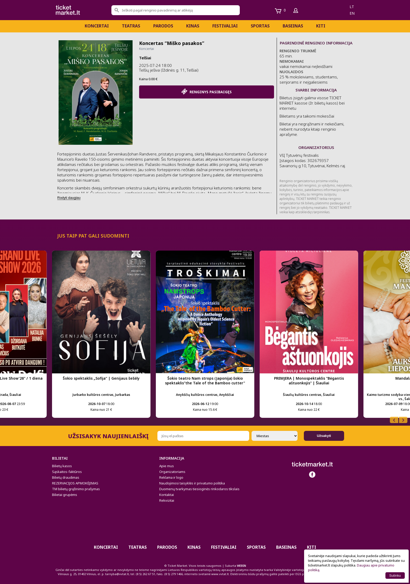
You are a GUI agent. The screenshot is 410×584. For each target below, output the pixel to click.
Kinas (192, 26)
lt (352, 6)
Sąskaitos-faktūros (67, 471)
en (352, 13)
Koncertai (97, 26)
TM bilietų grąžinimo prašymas (76, 489)
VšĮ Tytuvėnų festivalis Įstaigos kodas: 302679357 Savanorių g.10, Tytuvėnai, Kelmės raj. (313, 163)
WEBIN (241, 566)
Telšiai (145, 57)
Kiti (320, 26)
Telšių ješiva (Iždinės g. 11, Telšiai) (168, 70)
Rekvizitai (166, 500)
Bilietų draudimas (65, 477)
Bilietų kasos (62, 466)
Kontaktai (166, 494)
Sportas (260, 26)
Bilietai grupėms (64, 494)
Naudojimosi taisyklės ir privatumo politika (192, 483)
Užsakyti (324, 436)
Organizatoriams (172, 471)
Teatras (131, 26)
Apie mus (166, 466)
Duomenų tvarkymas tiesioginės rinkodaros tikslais (199, 489)
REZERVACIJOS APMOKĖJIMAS (75, 483)
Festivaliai (225, 26)
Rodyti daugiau (69, 198)
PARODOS (163, 26)
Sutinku (395, 575)
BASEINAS (293, 26)
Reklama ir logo (171, 477)
